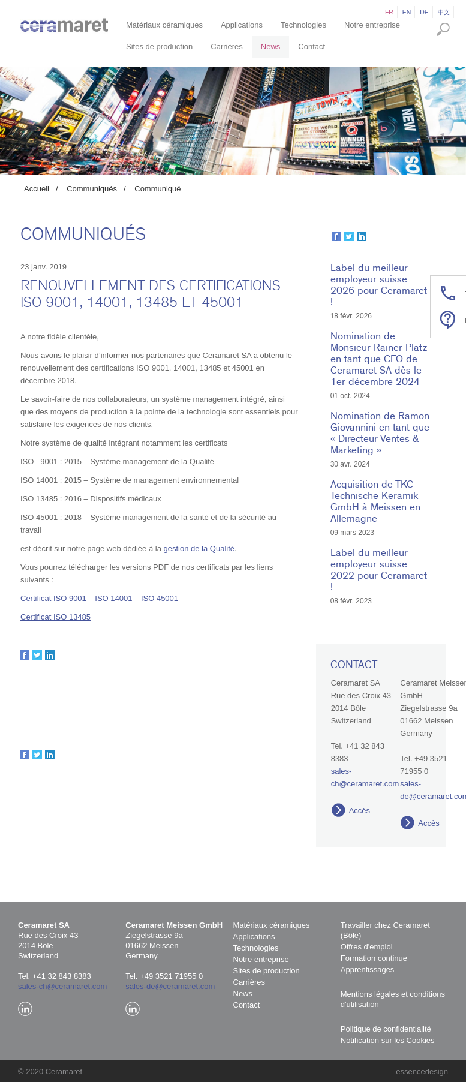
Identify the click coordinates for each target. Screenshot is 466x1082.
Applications (242, 24)
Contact (311, 46)
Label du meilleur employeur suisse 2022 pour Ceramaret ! (378, 569)
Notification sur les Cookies (388, 1040)
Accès (359, 810)
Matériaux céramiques (164, 24)
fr (389, 12)
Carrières (226, 46)
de (424, 12)
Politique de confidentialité (386, 1028)
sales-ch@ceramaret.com (62, 986)
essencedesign (422, 1071)
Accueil (36, 188)
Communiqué (157, 188)
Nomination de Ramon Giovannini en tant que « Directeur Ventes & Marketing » (379, 433)
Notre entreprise (372, 24)
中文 (444, 12)
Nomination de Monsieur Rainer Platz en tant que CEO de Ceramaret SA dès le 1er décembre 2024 (378, 359)
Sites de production (159, 46)
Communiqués (92, 188)
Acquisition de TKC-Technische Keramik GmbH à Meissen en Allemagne (375, 501)
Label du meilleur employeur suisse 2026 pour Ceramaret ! (378, 285)
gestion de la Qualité (198, 548)
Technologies (303, 24)
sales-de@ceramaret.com (170, 986)
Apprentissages (368, 969)
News (271, 46)
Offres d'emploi (367, 946)
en (406, 12)
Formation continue (374, 958)
